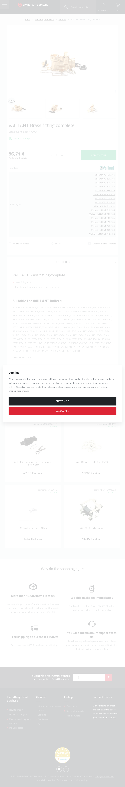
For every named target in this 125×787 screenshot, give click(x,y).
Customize (62, 401)
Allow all (62, 410)
